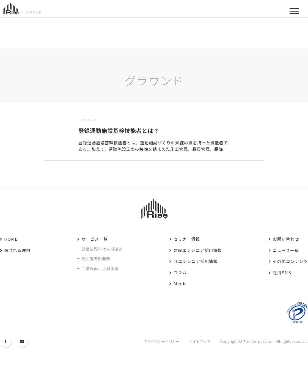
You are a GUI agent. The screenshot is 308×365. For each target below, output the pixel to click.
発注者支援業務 (95, 258)
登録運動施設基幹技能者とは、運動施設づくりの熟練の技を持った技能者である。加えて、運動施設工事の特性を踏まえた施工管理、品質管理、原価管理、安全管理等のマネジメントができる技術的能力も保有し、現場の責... (153, 149)
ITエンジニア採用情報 (196, 261)
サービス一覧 (94, 239)
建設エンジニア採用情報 (198, 250)
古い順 (72, 106)
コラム (180, 272)
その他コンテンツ (290, 261)
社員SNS (282, 272)
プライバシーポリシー (162, 341)
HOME (11, 239)
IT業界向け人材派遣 (100, 268)
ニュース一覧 (286, 250)
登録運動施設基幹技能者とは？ (118, 131)
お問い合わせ (286, 239)
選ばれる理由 (17, 250)
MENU (294, 13)
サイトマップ (200, 341)
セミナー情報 (187, 239)
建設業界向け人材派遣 (102, 249)
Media (180, 283)
